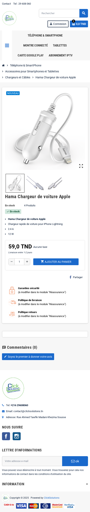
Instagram (17, 436)
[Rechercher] (63, 13)
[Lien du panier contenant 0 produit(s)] (79, 24)
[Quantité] (19, 262)
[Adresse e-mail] (32, 461)
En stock (10, 205)
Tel (15, 3)
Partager (76, 277)
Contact (6, 3)
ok (75, 461)
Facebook (6, 436)
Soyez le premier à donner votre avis (28, 356)
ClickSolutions (51, 497)
